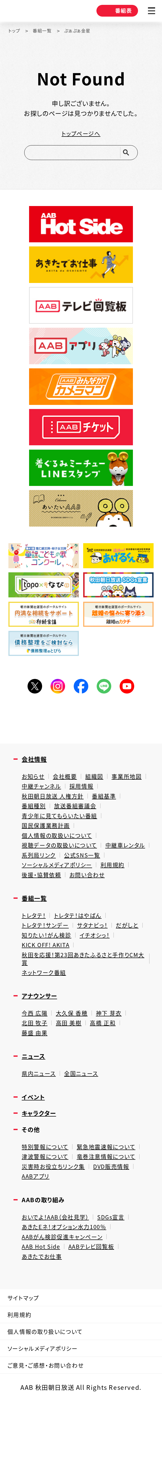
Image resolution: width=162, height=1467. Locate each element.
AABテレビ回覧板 (98, 1301)
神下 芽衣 (114, 1052)
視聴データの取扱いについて (62, 861)
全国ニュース (85, 1116)
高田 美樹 (72, 1063)
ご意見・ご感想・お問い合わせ (49, 1430)
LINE (106, 693)
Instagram (56, 693)
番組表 (112, 11)
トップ (15, 30)
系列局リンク (91, 872)
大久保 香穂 (75, 1052)
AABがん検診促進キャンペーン (65, 1290)
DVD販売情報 (118, 1215)
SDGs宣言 (119, 1268)
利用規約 (119, 894)
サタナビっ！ (97, 958)
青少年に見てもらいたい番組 (63, 829)
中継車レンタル (43, 872)
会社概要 (68, 786)
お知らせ (34, 786)
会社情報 (36, 768)
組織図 (99, 786)
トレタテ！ (35, 947)
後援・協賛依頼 (43, 905)
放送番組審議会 (79, 818)
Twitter (31, 693)
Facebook (81, 693)
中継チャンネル (84, 796)
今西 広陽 (35, 1052)
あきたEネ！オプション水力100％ (68, 1279)
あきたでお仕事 (43, 1311)
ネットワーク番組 (46, 1010)
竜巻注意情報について (113, 1204)
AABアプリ (37, 1226)
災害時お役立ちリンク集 (56, 1215)
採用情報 (127, 796)
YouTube (130, 693)
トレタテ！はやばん (81, 947)
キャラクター (41, 1158)
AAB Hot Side (43, 1301)
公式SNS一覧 (41, 883)
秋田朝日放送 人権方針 (55, 807)
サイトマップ (25, 1354)
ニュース (35, 1098)
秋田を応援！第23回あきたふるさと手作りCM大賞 (80, 995)
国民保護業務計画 (48, 840)
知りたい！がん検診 (80, 969)
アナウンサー (42, 1034)
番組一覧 (46, 30)
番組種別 (35, 818)
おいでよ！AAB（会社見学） (58, 1268)
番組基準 (110, 807)
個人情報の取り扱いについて (49, 1392)
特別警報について (47, 1193)
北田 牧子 (35, 1063)
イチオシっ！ (38, 980)
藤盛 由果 (35, 1074)
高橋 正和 (108, 1063)
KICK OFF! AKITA (89, 980)
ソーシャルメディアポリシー (60, 894)
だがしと (34, 969)
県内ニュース (40, 1116)
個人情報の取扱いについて (60, 851)
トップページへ (81, 134)
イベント (34, 1141)
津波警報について (47, 1204)
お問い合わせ (92, 905)
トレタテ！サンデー (47, 958)
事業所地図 (38, 796)
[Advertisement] (81, 729)
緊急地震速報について (113, 1193)
